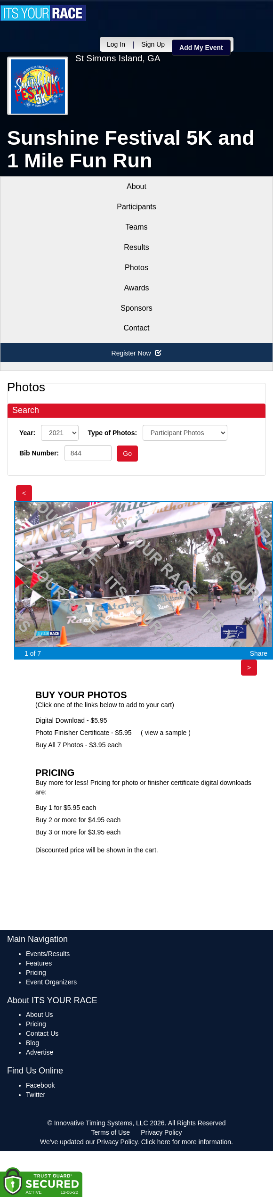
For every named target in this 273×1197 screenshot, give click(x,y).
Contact (136, 328)
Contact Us (42, 1033)
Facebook (40, 1085)
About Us (39, 1014)
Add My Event (201, 47)
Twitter (35, 1094)
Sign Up (153, 44)
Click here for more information (186, 1142)
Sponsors (136, 308)
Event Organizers (51, 982)
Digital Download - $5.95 (71, 720)
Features (39, 963)
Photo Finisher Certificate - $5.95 (83, 732)
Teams (136, 227)
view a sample (166, 732)
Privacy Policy (161, 1132)
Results (136, 247)
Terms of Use (110, 1132)
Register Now (137, 353)
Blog (32, 1043)
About (136, 186)
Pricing (36, 972)
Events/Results (48, 954)
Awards (136, 288)
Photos (136, 268)
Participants (136, 207)
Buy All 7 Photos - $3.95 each (78, 745)
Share (258, 653)
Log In (116, 44)
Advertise (39, 1052)
